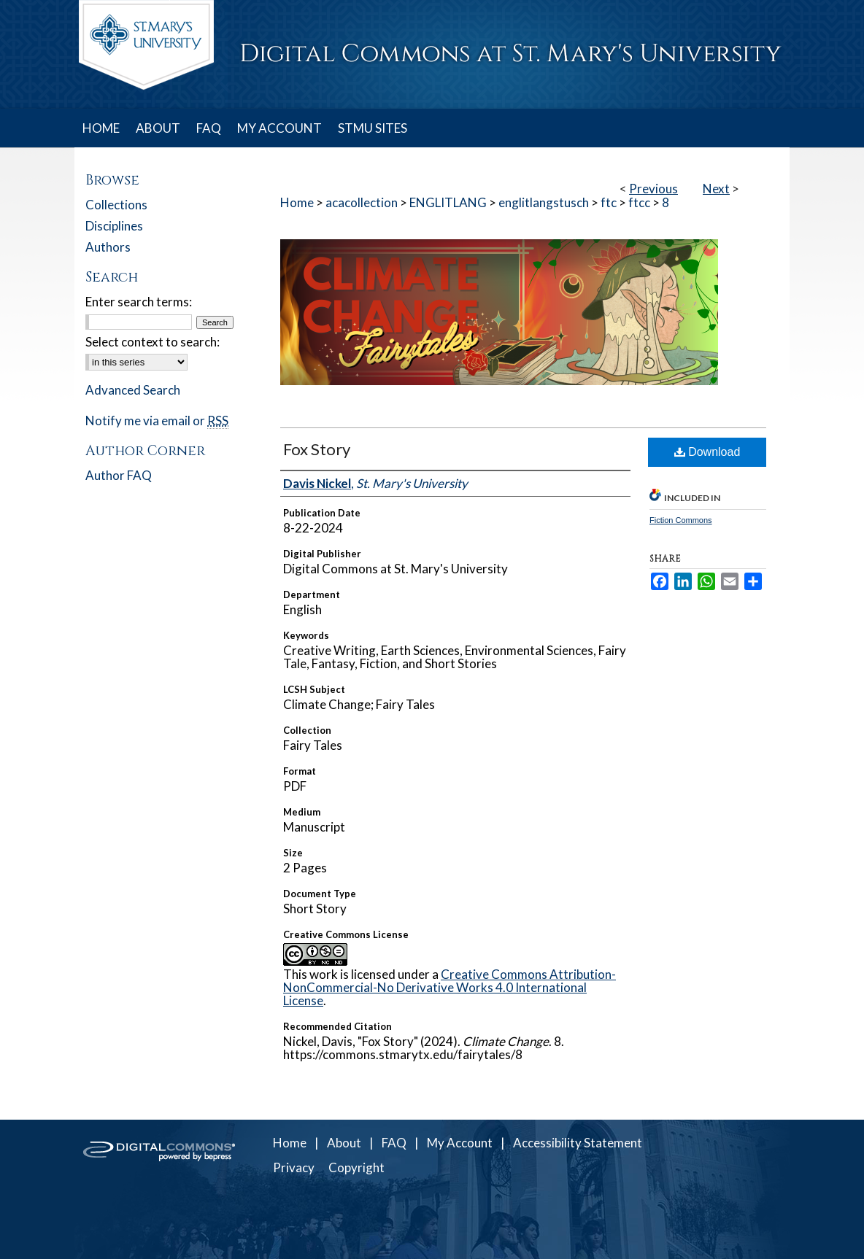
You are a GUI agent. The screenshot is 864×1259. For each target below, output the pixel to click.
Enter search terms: (138, 301)
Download (707, 452)
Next (716, 188)
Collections (116, 204)
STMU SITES (372, 128)
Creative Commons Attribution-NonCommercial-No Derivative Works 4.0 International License (449, 987)
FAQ (394, 1142)
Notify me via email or (156, 420)
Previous (653, 188)
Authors (108, 247)
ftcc (639, 202)
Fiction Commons (680, 520)
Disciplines (114, 225)
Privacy (294, 1167)
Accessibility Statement (577, 1142)
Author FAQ (118, 475)
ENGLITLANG (448, 202)
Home (297, 202)
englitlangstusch (543, 202)
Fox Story (316, 449)
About (344, 1142)
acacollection (361, 202)
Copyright (356, 1167)
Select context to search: (152, 341)
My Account (460, 1142)
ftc (609, 202)
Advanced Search (132, 390)
